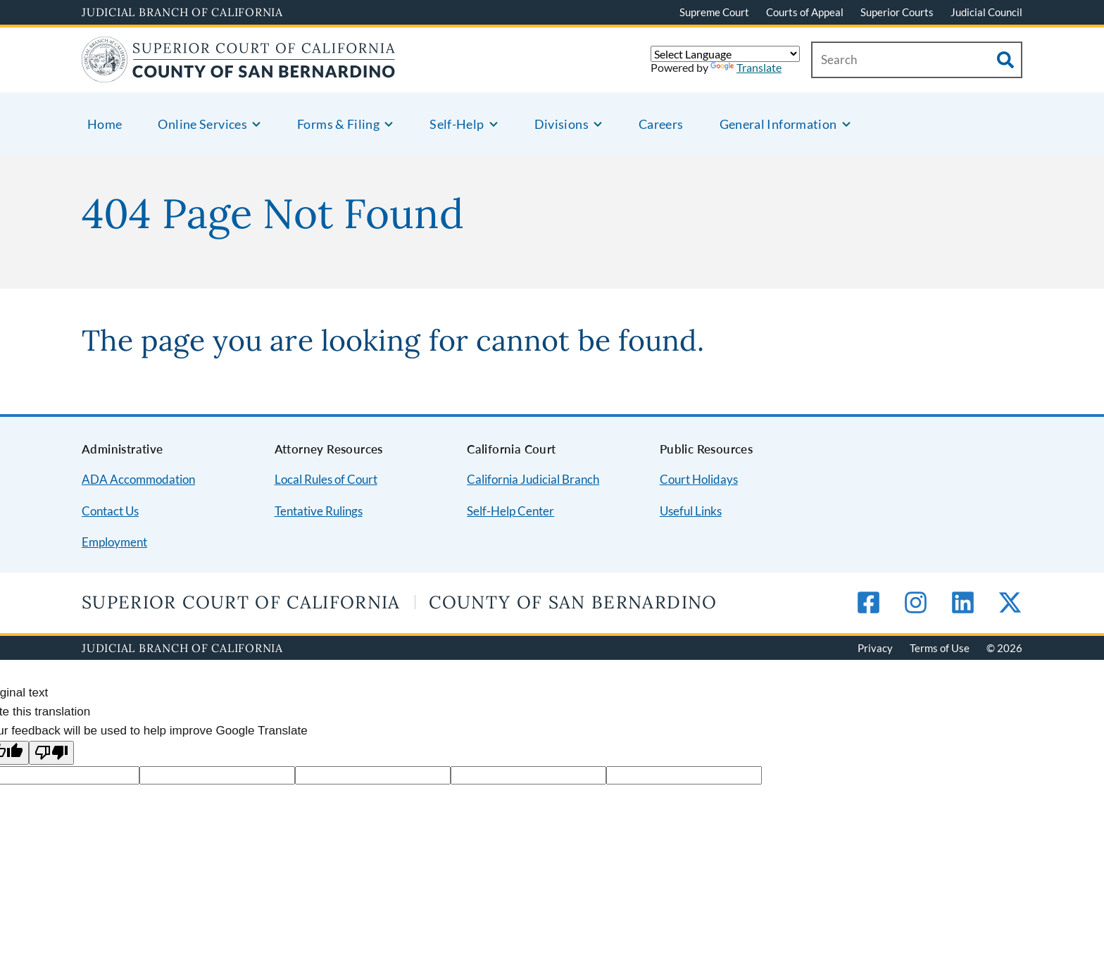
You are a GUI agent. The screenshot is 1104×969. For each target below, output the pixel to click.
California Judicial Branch (533, 479)
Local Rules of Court (326, 479)
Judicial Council (986, 12)
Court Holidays (699, 479)
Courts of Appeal (804, 12)
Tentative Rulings (319, 511)
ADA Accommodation (138, 479)
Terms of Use (940, 648)
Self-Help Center (510, 511)
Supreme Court (714, 12)
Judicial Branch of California (182, 12)
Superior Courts (897, 12)
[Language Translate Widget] (725, 54)
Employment (114, 541)
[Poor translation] (51, 753)
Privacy (875, 648)
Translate (746, 67)
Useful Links (691, 511)
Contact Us (110, 511)
